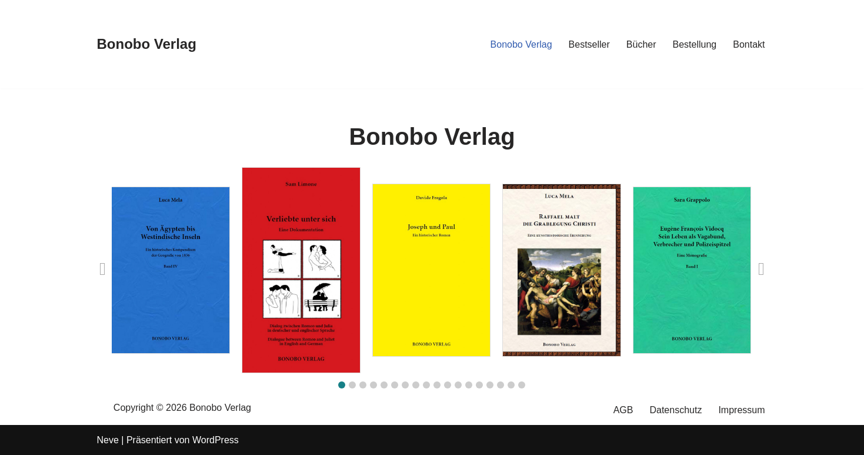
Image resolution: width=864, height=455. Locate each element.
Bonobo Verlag (521, 44)
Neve (108, 440)
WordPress (215, 440)
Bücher (641, 44)
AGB (623, 410)
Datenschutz (675, 410)
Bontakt (749, 44)
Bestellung (695, 44)
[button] (341, 384)
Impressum (741, 410)
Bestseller (589, 44)
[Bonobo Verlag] (146, 44)
